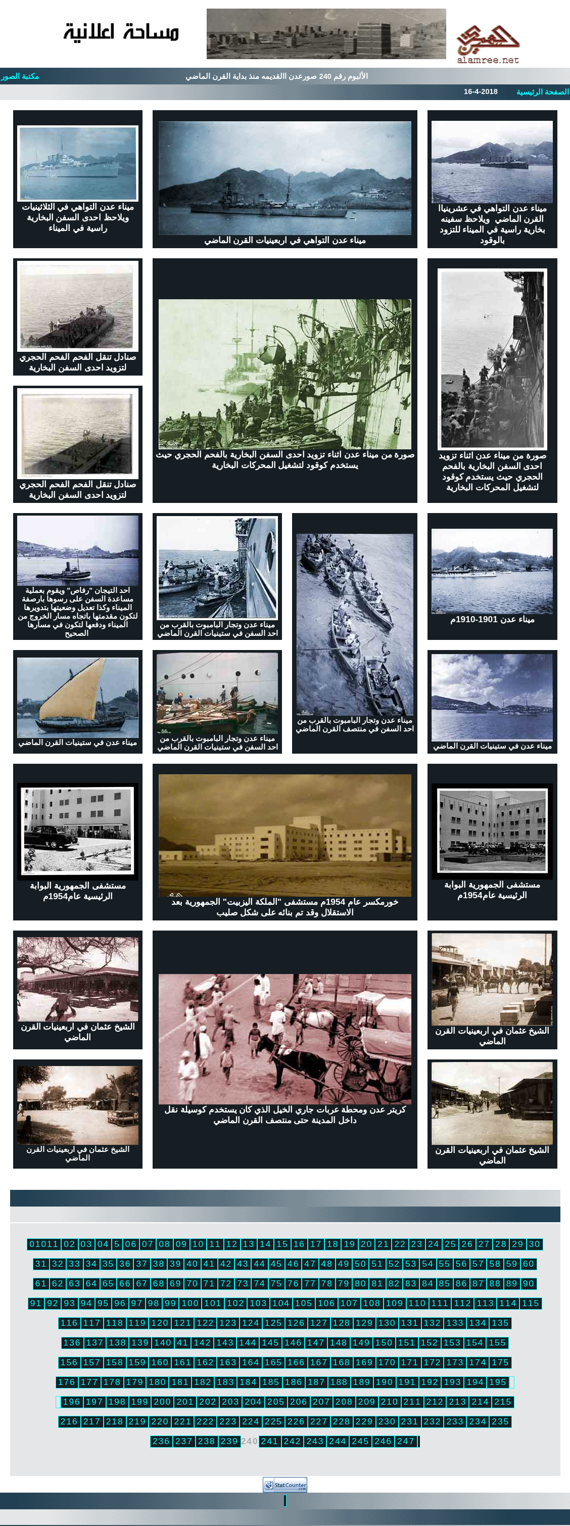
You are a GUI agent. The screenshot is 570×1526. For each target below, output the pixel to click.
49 (344, 1264)
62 (58, 1283)
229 (364, 1421)
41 (209, 1264)
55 (445, 1264)
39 (175, 1264)
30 (535, 1244)
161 (183, 1362)
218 (115, 1421)
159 (138, 1362)
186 (294, 1382)
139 (140, 1342)
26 (467, 1244)
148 (339, 1342)
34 (92, 1264)
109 (395, 1303)
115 (531, 1303)
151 (407, 1342)
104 (281, 1303)
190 (385, 1382)
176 (67, 1382)
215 (503, 1402)
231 (410, 1421)
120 (160, 1323)
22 (400, 1244)
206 (299, 1402)
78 (327, 1283)
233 (455, 1421)
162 (205, 1362)
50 (360, 1264)
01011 (44, 1244)
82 (394, 1283)
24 (434, 1244)
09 (181, 1244)
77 (310, 1283)
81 (377, 1283)
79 (344, 1283)
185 (271, 1382)
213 (457, 1402)
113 (485, 1303)
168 (342, 1362)
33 (74, 1264)
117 (92, 1323)
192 (430, 1382)
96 (120, 1303)
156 (69, 1362)
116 (69, 1323)
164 (251, 1362)
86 (461, 1283)
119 (138, 1323)
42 (226, 1264)
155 (497, 1342)
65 (108, 1283)
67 (142, 1283)
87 (478, 1283)
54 (428, 1264)
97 (137, 1303)
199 (140, 1402)
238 (207, 1441)
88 (495, 1283)
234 (478, 1421)
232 (433, 1421)
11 (215, 1244)
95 (103, 1303)
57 (478, 1264)
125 (273, 1323)
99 (170, 1303)
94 (86, 1303)
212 (435, 1402)
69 (175, 1283)
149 (361, 1342)
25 (450, 1244)
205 (276, 1402)
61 (41, 1283)
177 (90, 1382)
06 (131, 1244)
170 (387, 1362)
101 (213, 1303)
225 (273, 1421)
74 (259, 1283)
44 (259, 1264)
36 (125, 1264)
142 (202, 1342)
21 (383, 1244)
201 (185, 1402)
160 (160, 1362)
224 (251, 1421)
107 (349, 1303)
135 (500, 1323)
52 (394, 1264)
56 (461, 1264)
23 (417, 1244)
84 (428, 1283)
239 (230, 1441)
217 (92, 1421)
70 (192, 1283)
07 (148, 1244)
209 (367, 1402)
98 (154, 1303)
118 (115, 1323)
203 (231, 1402)
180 (157, 1382)
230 (387, 1421)
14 (265, 1244)
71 (209, 1283)
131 (410, 1323)
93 (69, 1303)
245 (360, 1441)
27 (484, 1244)
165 (273, 1362)
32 (58, 1264)
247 (406, 1441)
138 (117, 1342)
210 (390, 1402)
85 (445, 1283)
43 (243, 1264)
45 (276, 1264)
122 (205, 1323)
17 (316, 1244)
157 (92, 1362)
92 (53, 1303)
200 (162, 1402)
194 (475, 1382)
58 (495, 1264)
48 (327, 1264)
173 (455, 1362)
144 (248, 1342)
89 (512, 1283)
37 (142, 1264)
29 (518, 1244)
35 (108, 1264)
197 (95, 1402)
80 (360, 1283)
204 (253, 1402)
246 (383, 1441)
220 (160, 1421)
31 (41, 1264)
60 (529, 1264)
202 (208, 1402)
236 (161, 1441)
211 (412, 1402)
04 (103, 1244)
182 (203, 1382)
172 (433, 1362)
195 (498, 1382)
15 (282, 1244)
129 (364, 1323)
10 (198, 1244)
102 (236, 1303)
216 (69, 1421)
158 (115, 1362)
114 (508, 1303)
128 (342, 1323)
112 (462, 1303)
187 (316, 1382)
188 (339, 1382)
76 (293, 1283)
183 (225, 1382)
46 (293, 1264)
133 (455, 1323)
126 (296, 1323)
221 (183, 1421)
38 (159, 1264)
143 (225, 1342)
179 (135, 1382)
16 (299, 1244)
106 (327, 1303)
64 (92, 1283)
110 (417, 1303)
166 (296, 1362)
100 (190, 1303)
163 (228, 1362)
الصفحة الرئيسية (542, 92)
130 (387, 1323)
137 (95, 1342)
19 (349, 1244)
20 (366, 1244)
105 (304, 1303)
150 (384, 1342)
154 (475, 1342)
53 (411, 1264)
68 (159, 1283)
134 (478, 1323)
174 (478, 1362)
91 (36, 1303)
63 (74, 1283)
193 (452, 1382)
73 (243, 1283)
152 (430, 1342)
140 (163, 1342)
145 (270, 1342)
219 (138, 1421)
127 (319, 1323)
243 (315, 1441)
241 (270, 1441)
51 (377, 1264)
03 (86, 1244)
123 (228, 1323)
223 (228, 1421)
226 (296, 1421)
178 (112, 1382)
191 (407, 1382)
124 (251, 1323)
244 (338, 1441)
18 (333, 1244)
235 (500, 1421)
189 (362, 1382)
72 (226, 1283)
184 (248, 1382)
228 (342, 1421)
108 (372, 1303)
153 (452, 1342)
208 (344, 1402)
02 (69, 1244)
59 (512, 1264)
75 (276, 1283)
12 (232, 1244)
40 (192, 1264)
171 (410, 1362)
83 (411, 1283)
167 (319, 1362)
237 (184, 1441)
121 (183, 1323)
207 (321, 1402)
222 (205, 1421)
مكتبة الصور (20, 76)
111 (440, 1303)
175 (500, 1362)
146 (293, 1342)
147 (316, 1342)
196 (72, 1402)
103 (258, 1303)
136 (72, 1342)
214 (480, 1402)
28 (501, 1244)
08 (164, 1244)
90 (529, 1283)
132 (433, 1323)
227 (319, 1421)
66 (125, 1283)
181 (180, 1382)
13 (249, 1244)
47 (310, 1264)
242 (293, 1441)
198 (117, 1402)
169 (364, 1362)
